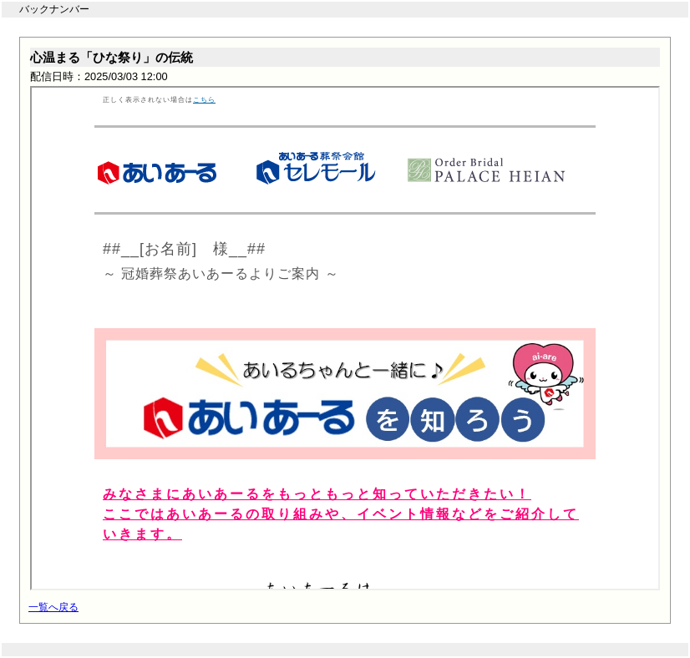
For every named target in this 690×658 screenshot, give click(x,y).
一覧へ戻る (53, 607)
